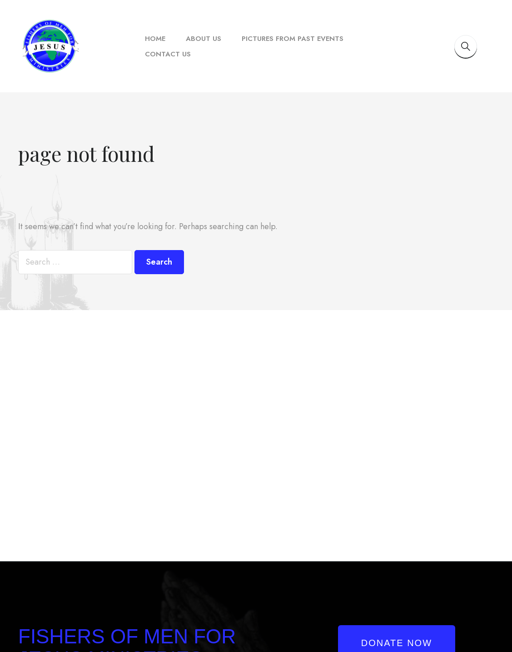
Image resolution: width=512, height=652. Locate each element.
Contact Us (168, 54)
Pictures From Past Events (292, 39)
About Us (203, 39)
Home (155, 39)
